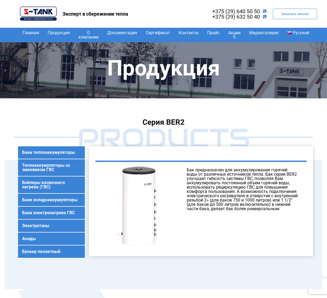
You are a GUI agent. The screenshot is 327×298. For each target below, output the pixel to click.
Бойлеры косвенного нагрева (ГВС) (43, 184)
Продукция (59, 32)
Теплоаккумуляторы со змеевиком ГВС (46, 167)
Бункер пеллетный (41, 251)
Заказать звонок (295, 14)
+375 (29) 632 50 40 (236, 16)
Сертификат (158, 32)
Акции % (234, 35)
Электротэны (35, 225)
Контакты (189, 32)
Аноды (29, 238)
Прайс (213, 32)
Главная (31, 32)
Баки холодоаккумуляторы (50, 199)
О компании (88, 35)
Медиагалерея (264, 32)
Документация (122, 32)
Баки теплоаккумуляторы (48, 152)
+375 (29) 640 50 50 (236, 11)
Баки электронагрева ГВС (48, 212)
